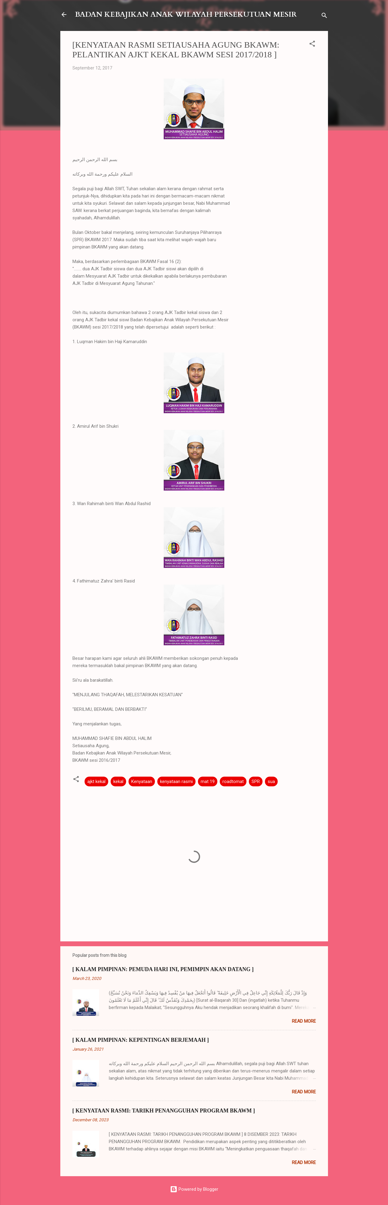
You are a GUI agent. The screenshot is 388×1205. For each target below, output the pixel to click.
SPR (256, 781)
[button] (312, 44)
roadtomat (233, 781)
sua (271, 781)
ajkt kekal (96, 781)
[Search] (324, 16)
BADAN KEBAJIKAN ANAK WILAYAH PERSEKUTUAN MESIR (186, 14)
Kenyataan (141, 781)
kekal (118, 781)
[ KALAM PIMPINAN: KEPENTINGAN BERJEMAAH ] (140, 1040)
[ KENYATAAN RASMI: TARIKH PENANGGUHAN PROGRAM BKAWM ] (163, 1111)
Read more (304, 1021)
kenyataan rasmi (176, 781)
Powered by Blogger (194, 1189)
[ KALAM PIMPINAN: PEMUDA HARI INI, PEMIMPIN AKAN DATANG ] (163, 969)
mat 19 (208, 781)
